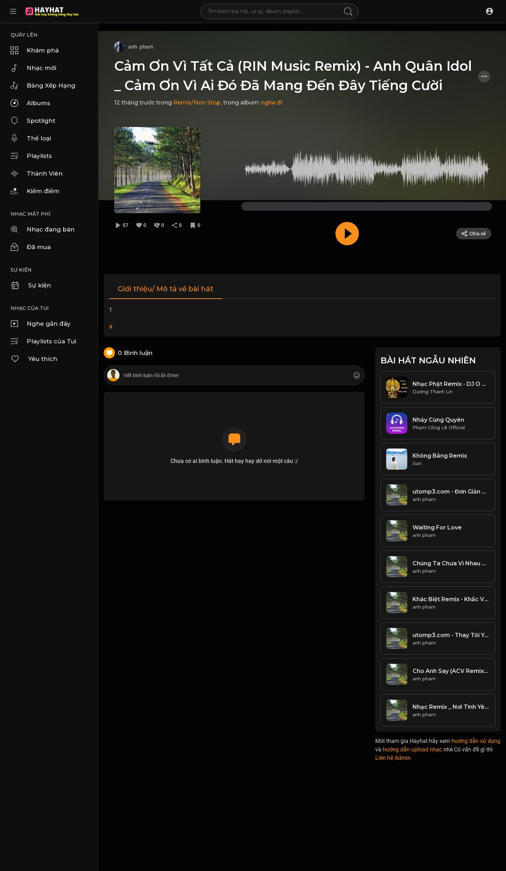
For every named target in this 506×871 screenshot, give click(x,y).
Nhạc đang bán (42, 229)
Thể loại (31, 138)
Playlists (31, 156)
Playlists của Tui (43, 341)
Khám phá (35, 50)
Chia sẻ (473, 233)
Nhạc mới (33, 68)
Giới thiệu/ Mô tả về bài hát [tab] (165, 289)
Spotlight (33, 121)
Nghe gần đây (41, 324)
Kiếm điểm (35, 191)
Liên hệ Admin (393, 758)
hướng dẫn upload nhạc (412, 749)
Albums (30, 103)
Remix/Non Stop (197, 102)
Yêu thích (34, 358)
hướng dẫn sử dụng (476, 741)
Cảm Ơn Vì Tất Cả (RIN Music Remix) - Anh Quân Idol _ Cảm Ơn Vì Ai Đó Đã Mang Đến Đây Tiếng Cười (293, 76)
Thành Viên (37, 173)
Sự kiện (31, 285)
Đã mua (31, 247)
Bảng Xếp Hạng (43, 85)
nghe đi (271, 102)
